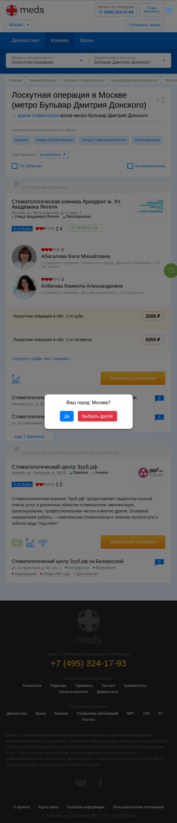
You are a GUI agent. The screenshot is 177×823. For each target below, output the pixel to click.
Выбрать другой (97, 416)
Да (66, 416)
